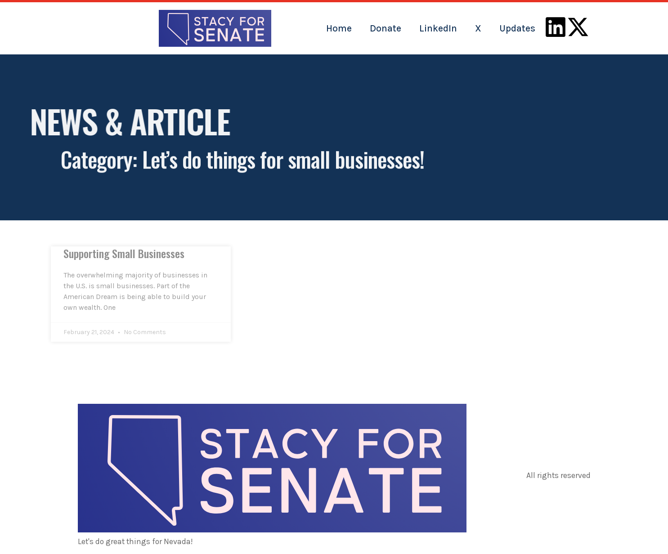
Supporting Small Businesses (123, 253)
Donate (385, 28)
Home (339, 28)
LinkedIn (438, 28)
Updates (517, 28)
